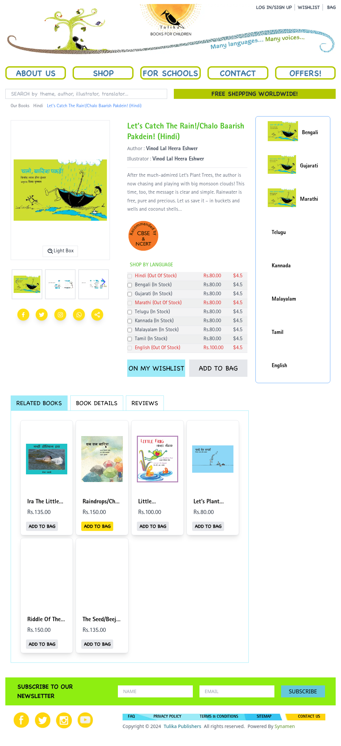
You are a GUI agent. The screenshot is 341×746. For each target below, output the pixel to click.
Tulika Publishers (182, 726)
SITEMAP (264, 717)
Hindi (38, 106)
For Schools (170, 73)
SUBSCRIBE (303, 691)
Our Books (20, 106)
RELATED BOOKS (39, 403)
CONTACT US (309, 717)
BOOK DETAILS (97, 403)
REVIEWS (145, 403)
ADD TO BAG (218, 368)
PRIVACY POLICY (167, 717)
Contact (238, 73)
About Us (36, 73)
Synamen (284, 726)
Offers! (305, 73)
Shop (103, 73)
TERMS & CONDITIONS (219, 717)
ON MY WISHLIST (156, 368)
